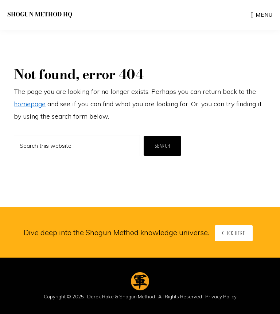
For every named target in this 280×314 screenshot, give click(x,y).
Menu (264, 14)
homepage (30, 104)
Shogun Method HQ (39, 14)
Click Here (233, 233)
